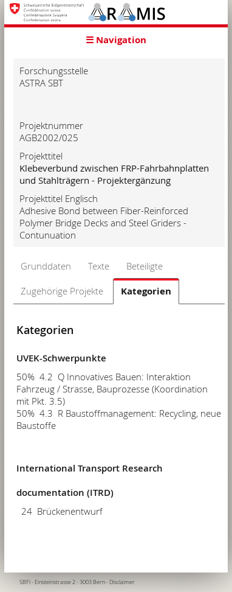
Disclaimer (122, 582)
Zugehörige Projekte (62, 291)
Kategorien (146, 291)
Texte (98, 266)
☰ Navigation (116, 39)
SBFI (24, 582)
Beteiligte (144, 266)
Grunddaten (46, 266)
